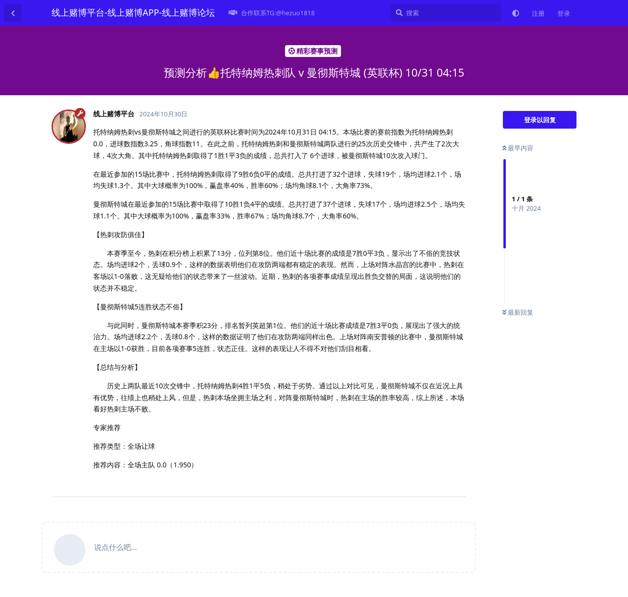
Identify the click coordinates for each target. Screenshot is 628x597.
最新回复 (517, 312)
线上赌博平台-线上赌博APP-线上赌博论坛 (133, 12)
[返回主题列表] (13, 13)
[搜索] (446, 13)
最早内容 (517, 147)
